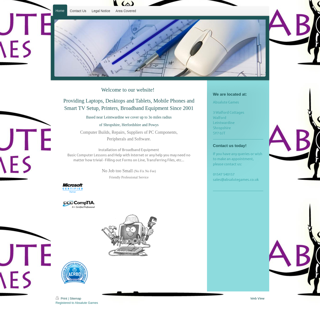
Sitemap (75, 298)
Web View (257, 298)
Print (62, 298)
